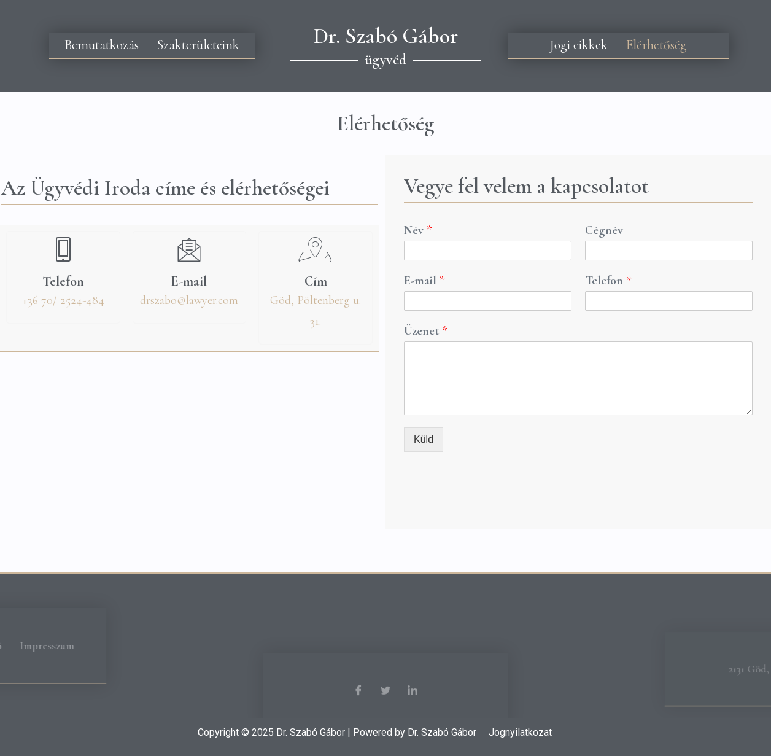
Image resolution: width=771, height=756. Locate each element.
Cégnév (604, 230)
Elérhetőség (656, 45)
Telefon (608, 280)
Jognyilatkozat (520, 732)
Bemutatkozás (101, 45)
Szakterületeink (198, 45)
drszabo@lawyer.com (189, 300)
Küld (423, 439)
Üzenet (425, 331)
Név (418, 230)
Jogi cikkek (579, 45)
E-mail (424, 280)
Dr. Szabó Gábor (385, 36)
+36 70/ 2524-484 (63, 300)
